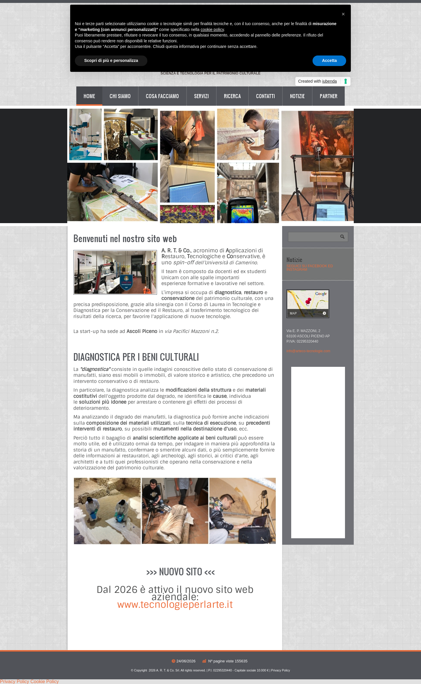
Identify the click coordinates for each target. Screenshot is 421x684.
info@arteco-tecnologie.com (308, 351)
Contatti (265, 96)
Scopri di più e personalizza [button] (111, 60)
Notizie (297, 96)
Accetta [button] (329, 60)
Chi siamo (120, 96)
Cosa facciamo (162, 96)
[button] (343, 14)
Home (89, 96)
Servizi (201, 96)
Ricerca (232, 96)
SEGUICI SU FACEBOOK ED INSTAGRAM (310, 267)
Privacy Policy (280, 670)
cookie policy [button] (212, 29)
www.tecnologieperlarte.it (175, 604)
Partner (328, 96)
